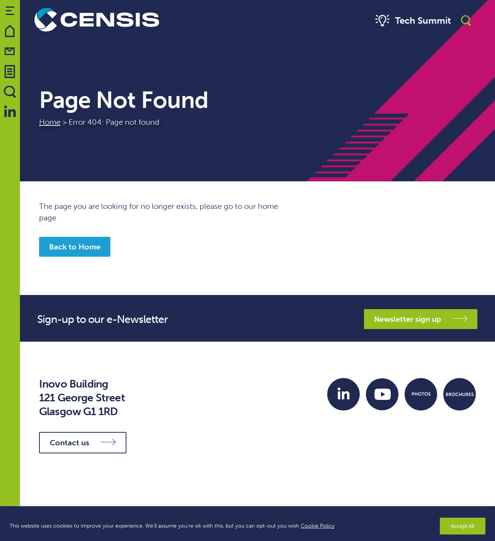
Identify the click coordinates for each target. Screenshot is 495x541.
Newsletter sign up (420, 319)
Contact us (83, 442)
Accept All (462, 526)
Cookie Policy (317, 526)
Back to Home (74, 246)
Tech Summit (412, 21)
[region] (247, 523)
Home (50, 122)
